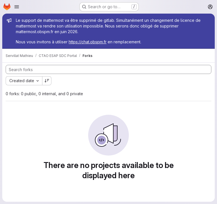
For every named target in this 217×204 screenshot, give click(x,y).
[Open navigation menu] (16, 6)
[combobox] (24, 80)
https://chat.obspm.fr (88, 41)
